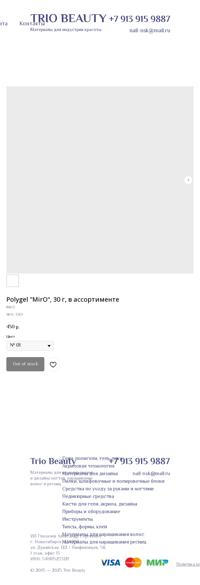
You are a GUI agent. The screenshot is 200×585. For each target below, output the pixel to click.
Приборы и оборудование (91, 512)
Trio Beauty (53, 462)
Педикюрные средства (88, 497)
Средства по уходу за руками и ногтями (108, 489)
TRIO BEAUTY (68, 19)
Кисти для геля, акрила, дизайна (99, 504)
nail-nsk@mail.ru (149, 31)
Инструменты (77, 520)
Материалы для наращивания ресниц (104, 542)
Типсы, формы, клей (84, 527)
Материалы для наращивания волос (103, 535)
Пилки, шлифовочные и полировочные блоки (113, 482)
